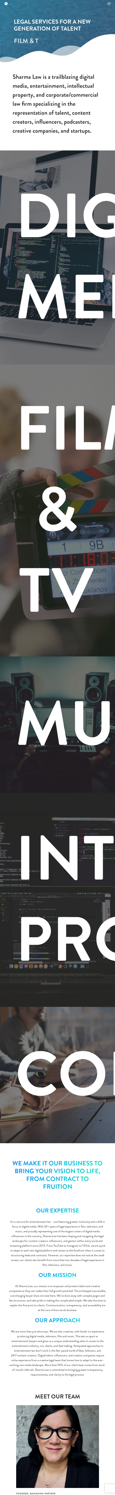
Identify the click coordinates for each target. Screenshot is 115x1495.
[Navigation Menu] (109, 3)
